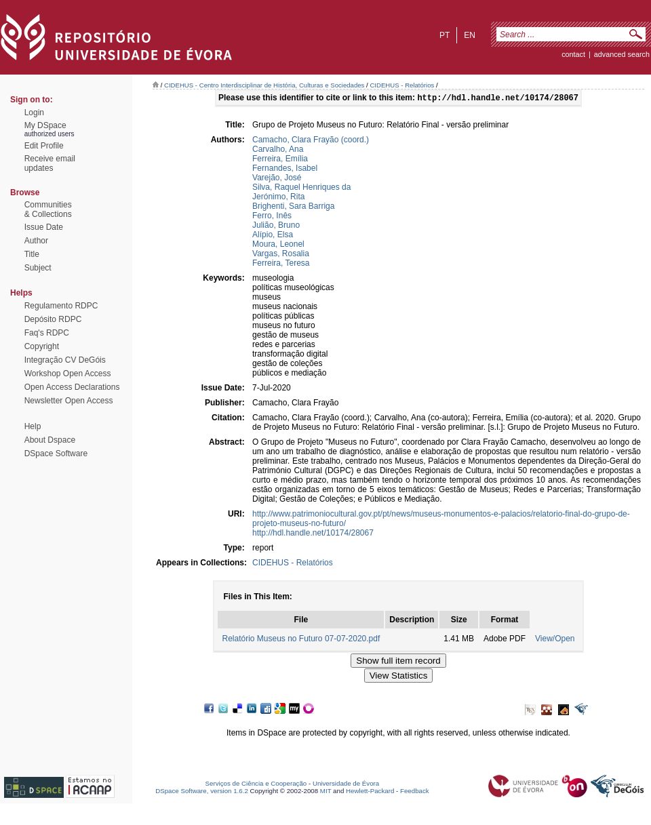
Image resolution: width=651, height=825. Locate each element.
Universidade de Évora (346, 784)
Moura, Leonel (278, 245)
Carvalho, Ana (277, 150)
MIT (326, 792)
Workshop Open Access (67, 373)
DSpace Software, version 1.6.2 (201, 792)
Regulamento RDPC (61, 305)
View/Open (554, 640)
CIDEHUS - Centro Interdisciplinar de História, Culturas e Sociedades (264, 85)
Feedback (414, 792)
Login (34, 112)
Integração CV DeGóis (65, 360)
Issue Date (43, 227)
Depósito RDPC (53, 319)
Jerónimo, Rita (278, 198)
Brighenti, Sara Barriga (293, 207)
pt (444, 35)
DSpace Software (55, 453)
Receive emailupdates (49, 163)
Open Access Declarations (72, 387)
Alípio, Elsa (272, 236)
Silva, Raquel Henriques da (301, 188)
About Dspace (49, 440)
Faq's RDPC (46, 333)
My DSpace (45, 125)
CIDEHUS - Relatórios (402, 85)
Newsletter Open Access (68, 400)
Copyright (41, 346)
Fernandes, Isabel (284, 169)
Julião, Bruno (276, 226)
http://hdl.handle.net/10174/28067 (313, 534)
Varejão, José (277, 179)
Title (31, 254)
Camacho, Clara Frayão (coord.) (310, 141)
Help (32, 426)
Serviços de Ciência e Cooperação (256, 784)
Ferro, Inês (272, 217)
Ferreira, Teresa (280, 264)
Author (36, 240)
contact (573, 54)
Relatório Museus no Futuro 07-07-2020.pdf (301, 640)
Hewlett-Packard (370, 792)
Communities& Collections (48, 209)
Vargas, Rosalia (280, 255)
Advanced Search (622, 54)
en (469, 35)
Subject (38, 268)
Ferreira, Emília (280, 160)
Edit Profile (44, 145)
